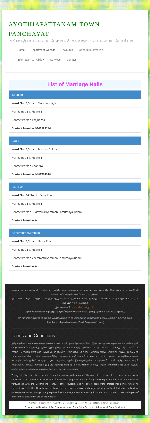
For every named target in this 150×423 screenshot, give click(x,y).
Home (22, 49)
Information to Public (30, 59)
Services (55, 59)
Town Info (67, 49)
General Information (92, 49)
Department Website (42, 49)
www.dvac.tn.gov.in (83, 307)
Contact (71, 59)
